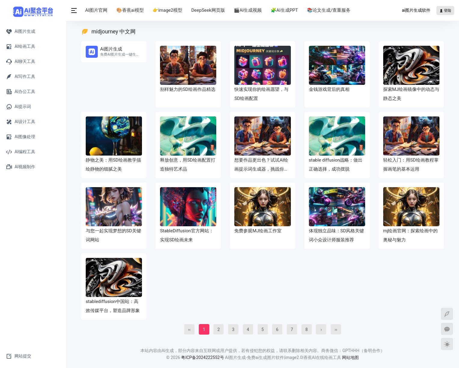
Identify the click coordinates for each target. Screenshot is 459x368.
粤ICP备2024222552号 (203, 357)
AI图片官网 (97, 10)
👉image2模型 (168, 10)
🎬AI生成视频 (248, 10)
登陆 (445, 10)
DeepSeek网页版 (209, 10)
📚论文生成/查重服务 (329, 10)
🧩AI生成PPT (284, 10)
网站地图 (350, 357)
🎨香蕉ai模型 (130, 10)
